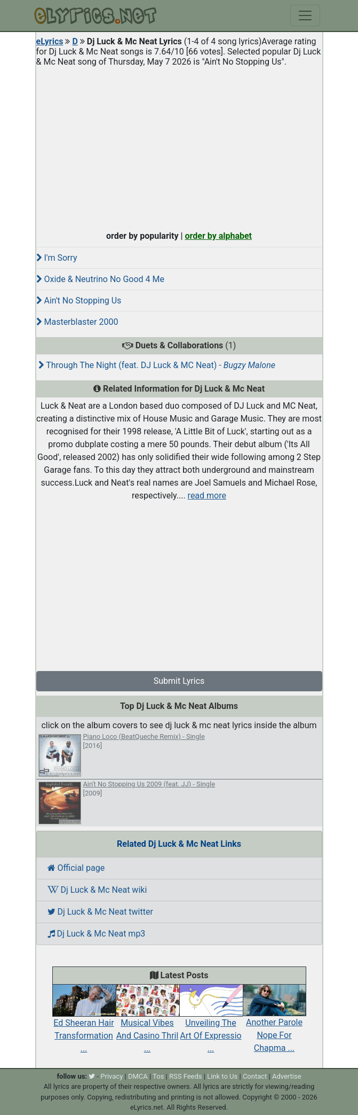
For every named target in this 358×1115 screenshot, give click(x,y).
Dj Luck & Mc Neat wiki (97, 890)
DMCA (138, 1076)
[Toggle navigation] (305, 15)
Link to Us (222, 1076)
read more (207, 495)
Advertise (286, 1076)
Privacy (111, 1076)
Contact (255, 1076)
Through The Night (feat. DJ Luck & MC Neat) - (156, 365)
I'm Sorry (56, 258)
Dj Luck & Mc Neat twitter (100, 912)
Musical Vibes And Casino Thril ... (147, 1023)
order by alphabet (218, 236)
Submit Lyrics (179, 681)
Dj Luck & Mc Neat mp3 (96, 934)
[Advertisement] (179, 146)
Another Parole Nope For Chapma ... (274, 1023)
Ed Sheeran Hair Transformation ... (84, 1023)
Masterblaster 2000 (77, 322)
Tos (158, 1076)
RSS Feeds (185, 1076)
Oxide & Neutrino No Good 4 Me (100, 279)
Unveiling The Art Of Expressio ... (211, 1023)
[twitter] (92, 1076)
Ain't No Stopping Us (79, 300)
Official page (76, 868)
